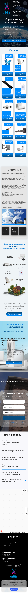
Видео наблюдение (9, 101)
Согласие (20, 422)
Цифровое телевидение (9, 56)
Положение (12, 422)
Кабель (8, 124)
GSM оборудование (22, 79)
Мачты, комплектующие (21, 124)
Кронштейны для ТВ (9, 142)
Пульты (9, 79)
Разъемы (21, 142)
